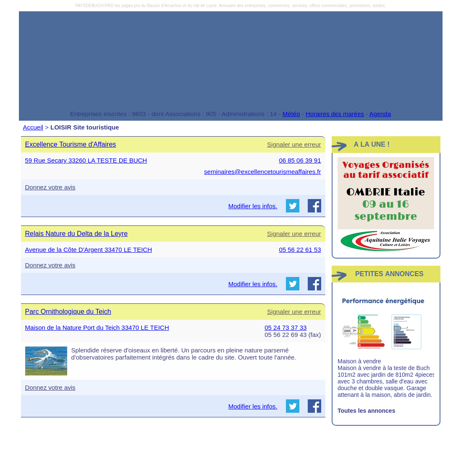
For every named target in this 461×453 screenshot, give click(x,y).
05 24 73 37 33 (285, 327)
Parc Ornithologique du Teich (68, 311)
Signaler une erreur (294, 144)
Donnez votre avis (50, 187)
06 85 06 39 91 (300, 160)
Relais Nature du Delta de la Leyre (76, 233)
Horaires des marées (335, 113)
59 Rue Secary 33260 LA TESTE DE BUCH (86, 160)
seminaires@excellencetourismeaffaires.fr (262, 171)
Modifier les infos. (253, 206)
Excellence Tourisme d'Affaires (70, 144)
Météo (291, 113)
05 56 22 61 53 (300, 249)
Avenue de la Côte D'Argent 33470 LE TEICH (88, 249)
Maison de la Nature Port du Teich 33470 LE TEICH (97, 327)
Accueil (33, 127)
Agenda (380, 113)
